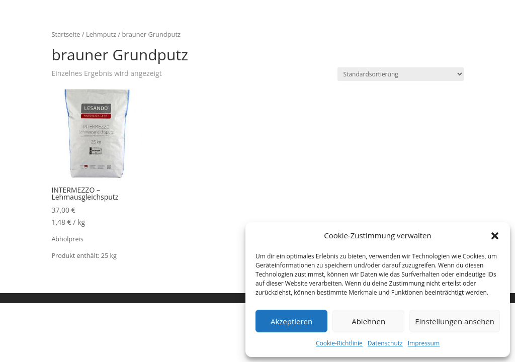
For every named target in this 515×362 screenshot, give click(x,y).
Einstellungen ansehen (454, 321)
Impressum (424, 343)
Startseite (65, 34)
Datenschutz (385, 343)
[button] (495, 236)
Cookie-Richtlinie (339, 343)
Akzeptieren (291, 321)
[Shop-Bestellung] (400, 74)
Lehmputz (101, 34)
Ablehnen (368, 321)
